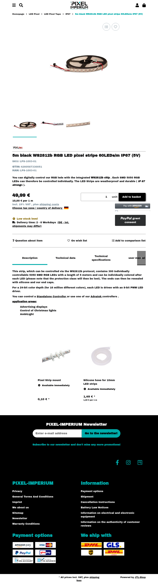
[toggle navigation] (14, 5)
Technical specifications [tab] (101, 258)
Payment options (92, 491)
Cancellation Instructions (98, 502)
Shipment (87, 496)
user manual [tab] (137, 258)
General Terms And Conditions (32, 496)
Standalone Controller (52, 296)
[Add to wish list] (115, 27)
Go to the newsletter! (101, 433)
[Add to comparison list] (106, 27)
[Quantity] (96, 197)
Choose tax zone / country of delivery (40, 208)
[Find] (21, 5)
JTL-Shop (140, 577)
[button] (137, 5)
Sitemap (17, 513)
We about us (20, 507)
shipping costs (49, 204)
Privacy (17, 491)
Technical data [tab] (65, 258)
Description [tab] (30, 258)
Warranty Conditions (26, 524)
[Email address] (57, 433)
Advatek (96, 296)
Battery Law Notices (94, 507)
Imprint (17, 502)
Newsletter (19, 518)
